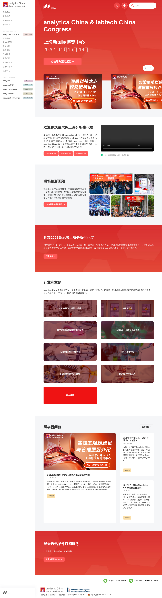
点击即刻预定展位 (62, 61)
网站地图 (62, 595)
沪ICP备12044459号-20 (76, 595)
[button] (145, 68)
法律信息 (44, 595)
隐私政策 (53, 595)
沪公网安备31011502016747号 (100, 595)
